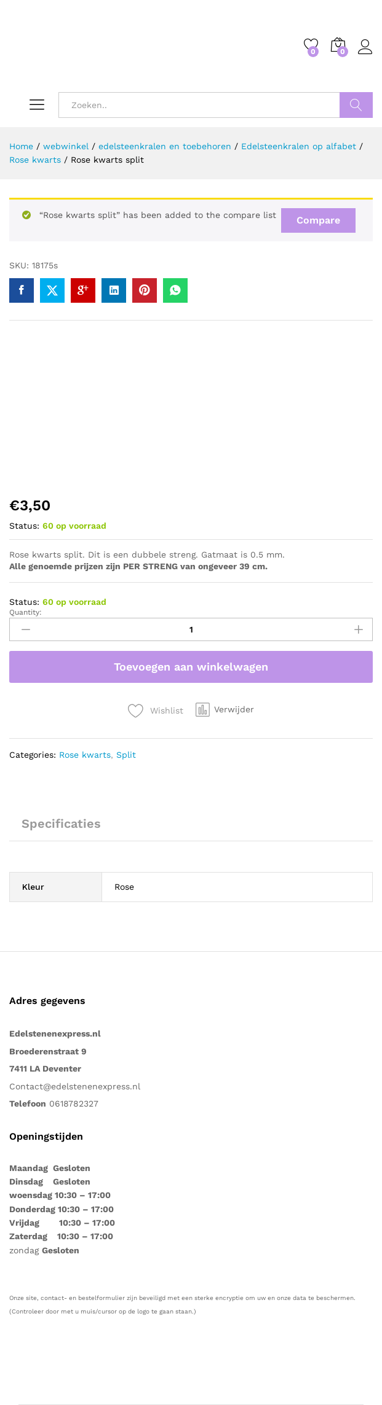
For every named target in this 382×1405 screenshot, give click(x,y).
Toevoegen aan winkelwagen (191, 666)
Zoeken (356, 105)
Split (126, 755)
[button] (225, 709)
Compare (318, 220)
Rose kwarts (85, 755)
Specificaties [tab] (61, 823)
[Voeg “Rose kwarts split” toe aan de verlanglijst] (155, 710)
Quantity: (25, 612)
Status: (24, 526)
